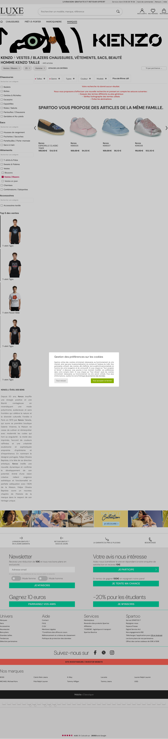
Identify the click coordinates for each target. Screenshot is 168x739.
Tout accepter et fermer (102, 381)
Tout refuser (61, 381)
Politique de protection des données (91, 376)
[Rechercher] (118, 11)
